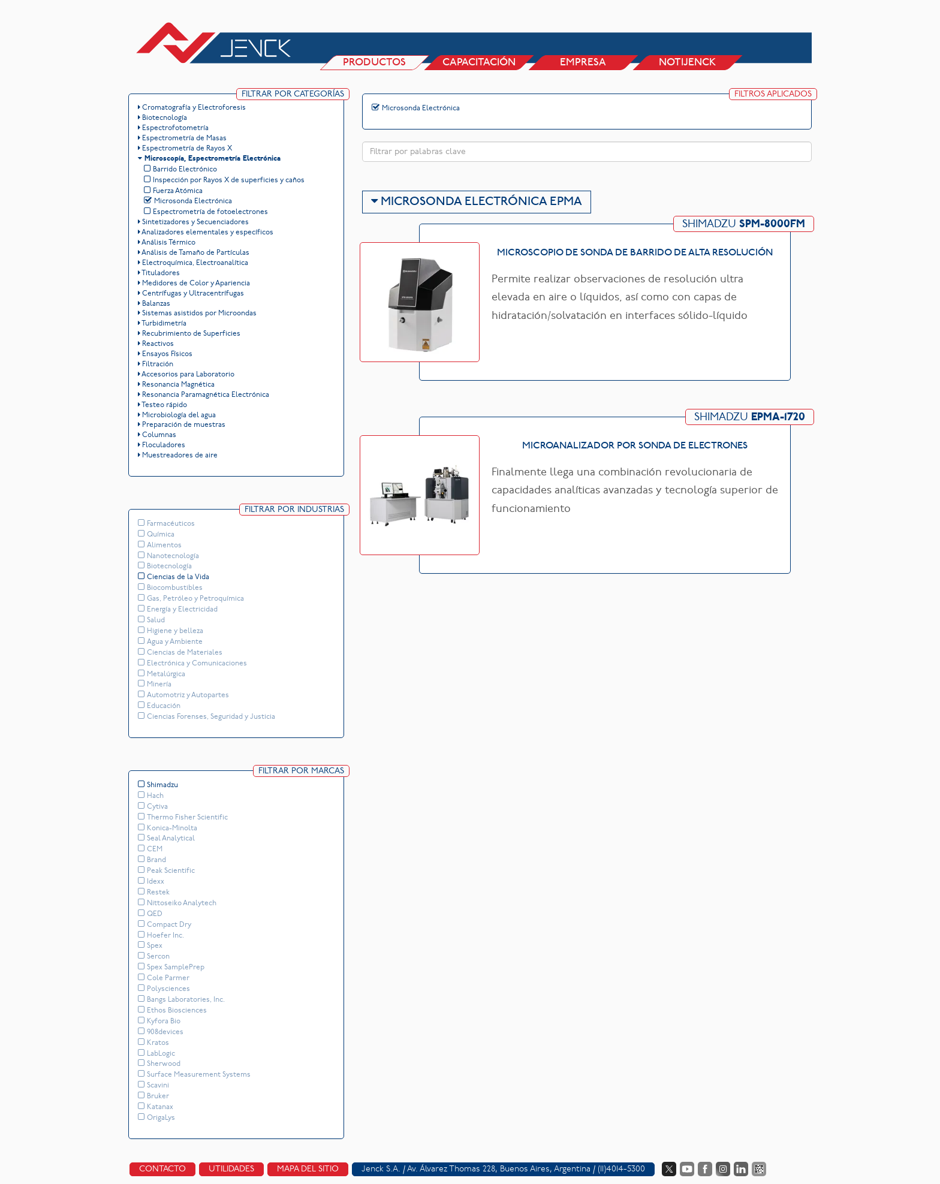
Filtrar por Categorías (293, 95)
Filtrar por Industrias (294, 507)
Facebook (705, 1163)
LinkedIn (741, 1163)
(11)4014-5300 (621, 1163)
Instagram (723, 1163)
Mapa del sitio (308, 1163)
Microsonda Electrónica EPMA (476, 203)
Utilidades (231, 1163)
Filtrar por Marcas (301, 767)
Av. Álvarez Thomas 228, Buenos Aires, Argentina (498, 1163)
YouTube (687, 1163)
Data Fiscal (759, 1163)
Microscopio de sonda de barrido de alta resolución (635, 253)
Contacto (162, 1163)
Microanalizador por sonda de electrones (635, 446)
